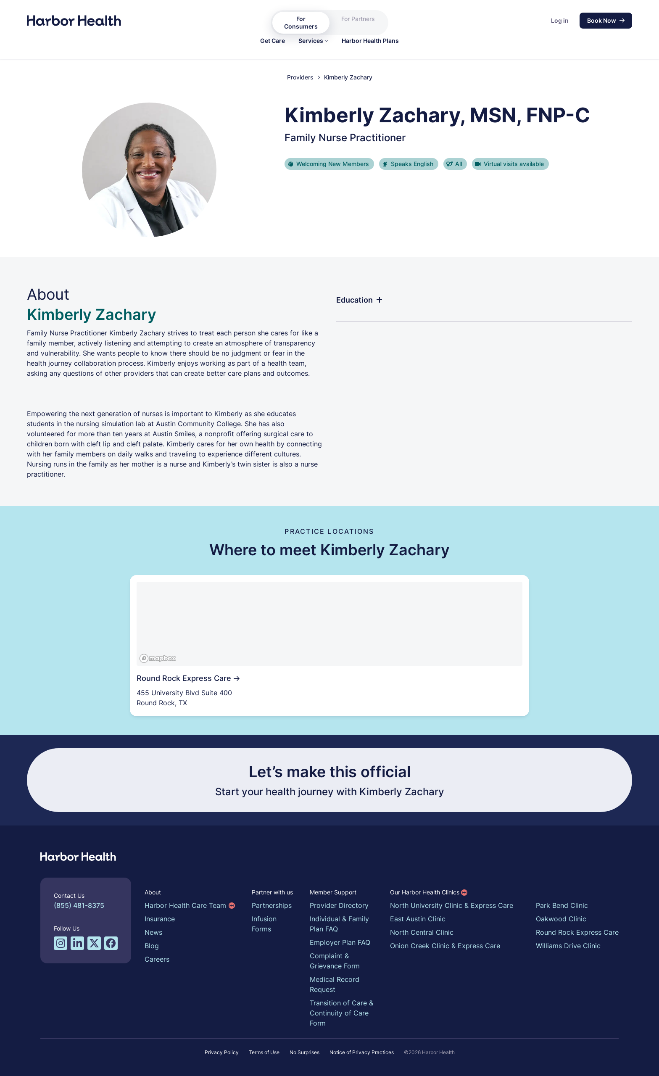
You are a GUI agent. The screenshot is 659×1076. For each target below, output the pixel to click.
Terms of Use (264, 1052)
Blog (152, 946)
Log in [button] (560, 20)
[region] (329, 624)
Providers (300, 77)
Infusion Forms (264, 924)
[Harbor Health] (74, 20)
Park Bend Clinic (562, 905)
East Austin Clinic (417, 919)
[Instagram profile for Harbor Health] (60, 943)
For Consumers (301, 22)
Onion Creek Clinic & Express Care (445, 946)
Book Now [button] (606, 20)
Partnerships (272, 905)
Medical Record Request (334, 984)
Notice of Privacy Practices (362, 1052)
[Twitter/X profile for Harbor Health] (94, 943)
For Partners (358, 18)
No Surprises (304, 1052)
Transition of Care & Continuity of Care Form (341, 1013)
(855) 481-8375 (79, 905)
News (153, 932)
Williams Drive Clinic (568, 946)
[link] (272, 41)
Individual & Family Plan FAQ (339, 924)
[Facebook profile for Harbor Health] (111, 943)
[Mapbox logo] (157, 658)
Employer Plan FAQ (340, 942)
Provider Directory (339, 905)
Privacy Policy (222, 1052)
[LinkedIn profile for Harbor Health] (77, 943)
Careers (157, 959)
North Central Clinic (421, 932)
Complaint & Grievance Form (335, 961)
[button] (313, 41)
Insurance (160, 919)
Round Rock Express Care (577, 932)
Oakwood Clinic (561, 919)
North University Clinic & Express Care (451, 905)
